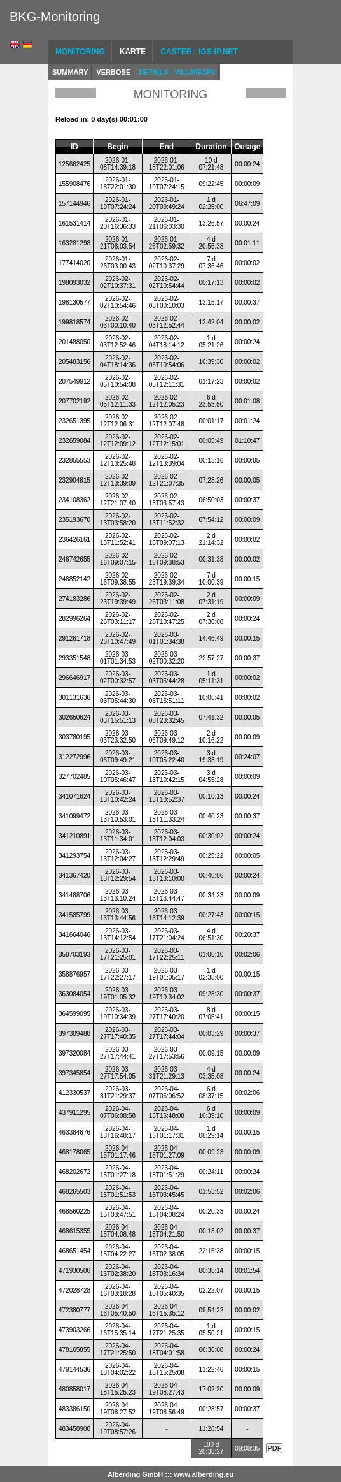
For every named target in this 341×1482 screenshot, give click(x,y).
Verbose (113, 72)
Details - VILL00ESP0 (177, 72)
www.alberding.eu (203, 1474)
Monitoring (80, 51)
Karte (133, 51)
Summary (70, 72)
